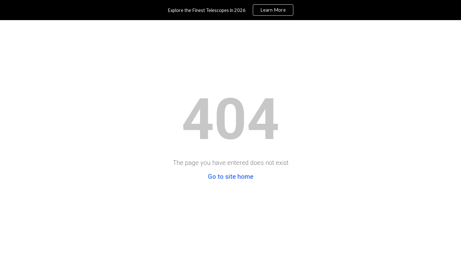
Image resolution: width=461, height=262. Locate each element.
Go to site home (230, 176)
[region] (230, 10)
